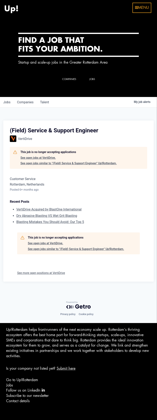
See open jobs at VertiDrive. (38, 157)
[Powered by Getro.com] (78, 305)
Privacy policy (67, 314)
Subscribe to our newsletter (27, 395)
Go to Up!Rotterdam (22, 380)
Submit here (66, 368)
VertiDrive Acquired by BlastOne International (49, 209)
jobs (6, 102)
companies (25, 102)
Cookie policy (86, 314)
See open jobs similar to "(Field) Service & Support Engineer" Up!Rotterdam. (68, 163)
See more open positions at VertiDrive (41, 273)
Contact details (18, 401)
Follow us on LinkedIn (25, 390)
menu (142, 7)
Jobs (9, 385)
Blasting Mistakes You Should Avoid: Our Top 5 (50, 222)
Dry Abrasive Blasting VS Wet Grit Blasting (46, 216)
